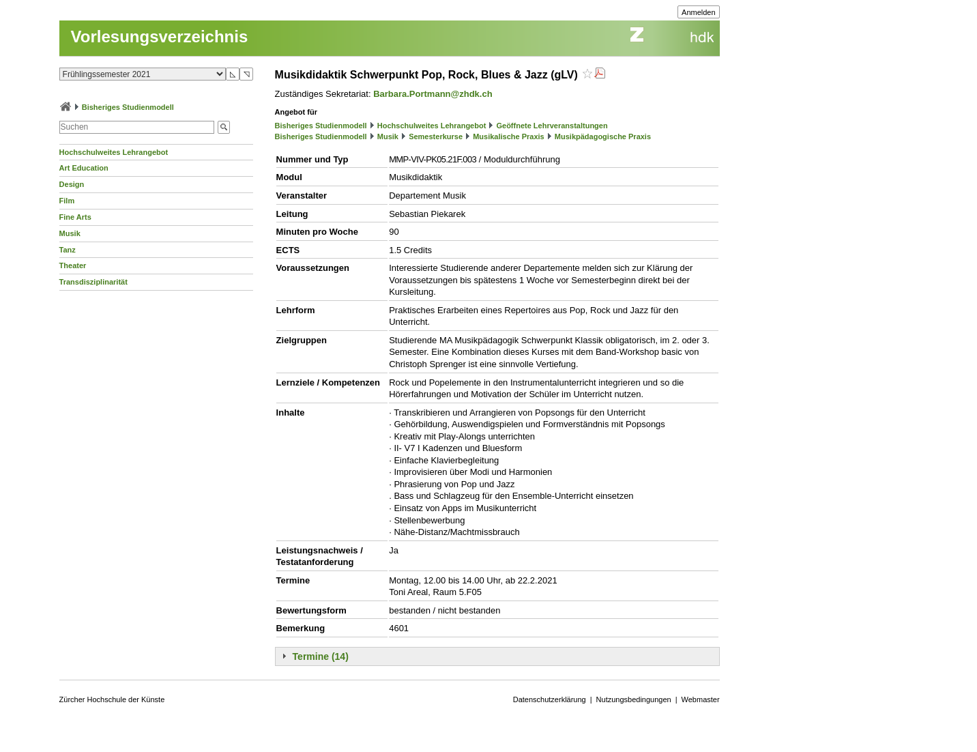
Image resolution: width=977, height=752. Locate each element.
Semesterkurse (436, 136)
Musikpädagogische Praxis (603, 136)
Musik (70, 233)
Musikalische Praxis (508, 136)
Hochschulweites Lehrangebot (114, 152)
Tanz (67, 250)
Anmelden (699, 12)
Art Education (83, 168)
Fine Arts (75, 217)
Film (67, 201)
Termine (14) (321, 656)
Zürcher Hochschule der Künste (112, 699)
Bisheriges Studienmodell (128, 107)
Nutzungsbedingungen (633, 699)
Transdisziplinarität (93, 282)
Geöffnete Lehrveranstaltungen (551, 125)
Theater (73, 265)
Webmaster (701, 699)
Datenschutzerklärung (549, 699)
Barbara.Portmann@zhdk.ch (433, 94)
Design (72, 184)
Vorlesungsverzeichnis (159, 36)
